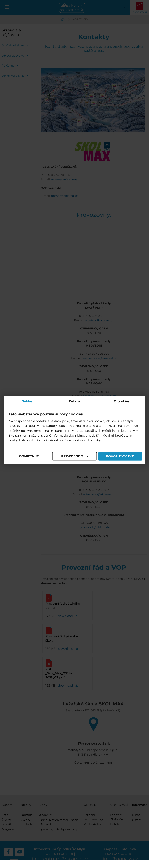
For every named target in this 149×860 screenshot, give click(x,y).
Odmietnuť (29, 456)
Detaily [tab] (74, 401)
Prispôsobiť (74, 456)
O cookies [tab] (122, 401)
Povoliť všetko (120, 456)
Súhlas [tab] (27, 401)
